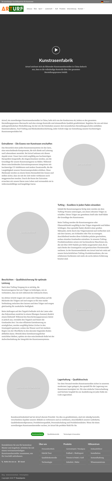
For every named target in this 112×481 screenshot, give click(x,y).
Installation (96, 453)
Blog (3, 475)
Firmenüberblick (48, 449)
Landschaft (49, 9)
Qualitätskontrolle (53, 434)
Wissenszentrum (98, 462)
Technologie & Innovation (72, 434)
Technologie (47, 462)
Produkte (63, 9)
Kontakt (81, 9)
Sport (41, 9)
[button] (56, 50)
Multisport (79, 453)
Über (35, 9)
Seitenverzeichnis (12, 475)
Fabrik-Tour (47, 453)
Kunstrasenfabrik (37, 434)
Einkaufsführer (96, 449)
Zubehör (70, 462)
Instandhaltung (97, 458)
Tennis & (70, 458)
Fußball (69, 453)
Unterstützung (71, 9)
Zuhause (29, 9)
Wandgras (81, 449)
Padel (76, 458)
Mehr (77, 462)
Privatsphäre (23, 475)
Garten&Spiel (71, 449)
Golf (56, 9)
